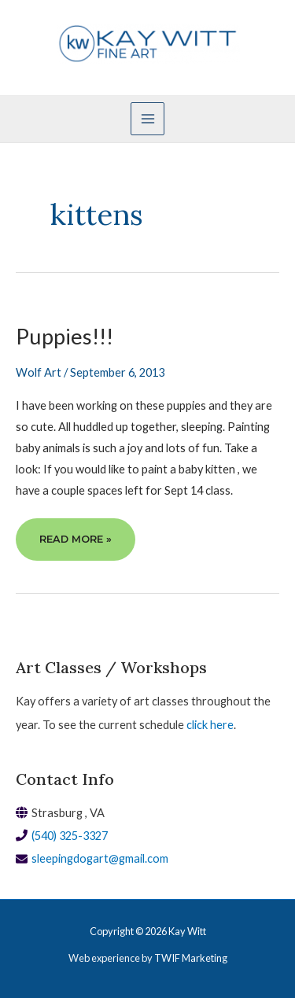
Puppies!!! (64, 336)
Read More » (75, 537)
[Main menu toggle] (147, 118)
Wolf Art (38, 372)
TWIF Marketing (190, 958)
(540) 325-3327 (69, 835)
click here (210, 724)
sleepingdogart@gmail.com (99, 858)
